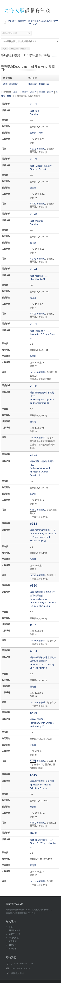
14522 (33, 437)
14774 (33, 760)
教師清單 (13, 948)
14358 (33, 148)
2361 (33, 104)
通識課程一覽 (14, 934)
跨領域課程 (14, 937)
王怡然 (40, 132)
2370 (33, 214)
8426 (33, 713)
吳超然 (33, 686)
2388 (33, 386)
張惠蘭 (33, 865)
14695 (33, 203)
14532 (33, 372)
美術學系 (40, 148)
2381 (33, 324)
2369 (33, 159)
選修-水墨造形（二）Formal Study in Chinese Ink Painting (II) (42, 723)
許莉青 (33, 187)
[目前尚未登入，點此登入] (39, 20)
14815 (33, 509)
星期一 (16, 92)
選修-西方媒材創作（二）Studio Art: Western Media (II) (43, 843)
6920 (33, 585)
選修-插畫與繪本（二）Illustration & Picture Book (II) (42, 334)
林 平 (33, 624)
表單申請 (13, 941)
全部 (9, 95)
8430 (33, 774)
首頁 (11, 926)
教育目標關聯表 (10, 83)
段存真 (33, 297)
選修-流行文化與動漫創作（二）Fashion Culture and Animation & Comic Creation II (42, 468)
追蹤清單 (22, 20)
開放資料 (13, 944)
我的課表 (12, 20)
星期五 (50, 92)
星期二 (25, 92)
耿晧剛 (33, 356)
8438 (33, 833)
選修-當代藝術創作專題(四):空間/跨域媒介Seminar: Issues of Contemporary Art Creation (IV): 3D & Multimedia (43, 599)
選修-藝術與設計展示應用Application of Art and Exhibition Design (42, 785)
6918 (33, 523)
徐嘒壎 (33, 559)
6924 (33, 651)
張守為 (33, 242)
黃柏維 (33, 132)
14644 (33, 640)
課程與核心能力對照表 (38, 83)
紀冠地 (33, 744)
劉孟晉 (33, 806)
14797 (33, 575)
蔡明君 (33, 421)
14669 (33, 313)
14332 (33, 702)
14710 (33, 881)
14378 (33, 258)
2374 (33, 269)
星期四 (42, 92)
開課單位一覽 (14, 930)
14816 (33, 822)
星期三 (33, 92)
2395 (33, 455)
